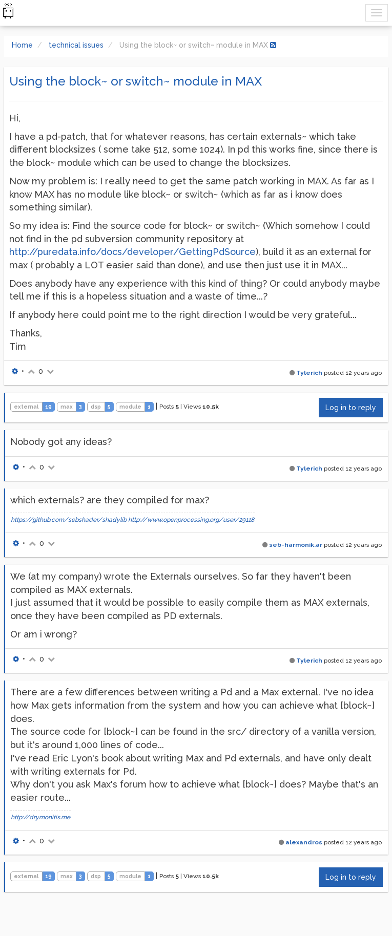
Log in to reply (350, 407)
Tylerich (309, 372)
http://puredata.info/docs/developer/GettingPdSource (132, 251)
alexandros (303, 842)
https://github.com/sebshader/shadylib (69, 519)
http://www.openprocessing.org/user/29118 (191, 519)
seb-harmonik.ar (295, 544)
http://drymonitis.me (40, 817)
